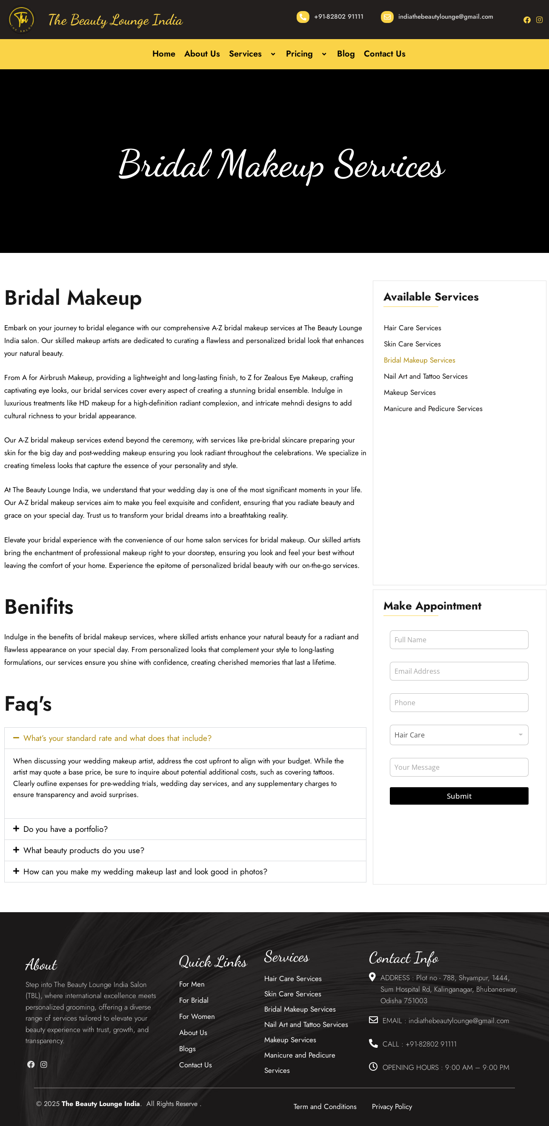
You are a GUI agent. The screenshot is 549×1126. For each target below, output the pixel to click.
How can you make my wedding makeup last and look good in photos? (145, 871)
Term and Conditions (325, 1106)
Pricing (307, 54)
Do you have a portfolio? (65, 829)
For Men (192, 984)
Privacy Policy (392, 1106)
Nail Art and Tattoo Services (426, 376)
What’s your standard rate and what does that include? (117, 738)
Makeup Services (410, 392)
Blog (346, 54)
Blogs (187, 1049)
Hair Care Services (412, 328)
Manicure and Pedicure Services (433, 408)
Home (163, 54)
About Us (202, 54)
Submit (459, 796)
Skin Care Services (412, 344)
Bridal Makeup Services (419, 360)
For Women (197, 1016)
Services (253, 54)
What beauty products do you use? (84, 850)
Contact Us (385, 54)
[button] (265, 54)
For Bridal (194, 1000)
